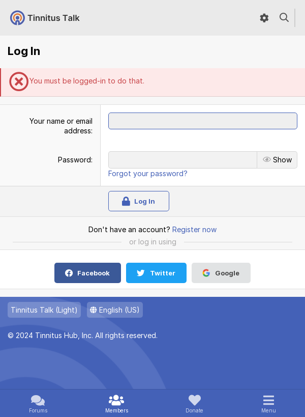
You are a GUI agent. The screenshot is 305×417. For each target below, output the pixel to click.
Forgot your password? (148, 173)
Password (74, 159)
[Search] (284, 18)
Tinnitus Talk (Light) (44, 309)
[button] (268, 403)
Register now (194, 229)
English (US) (115, 309)
